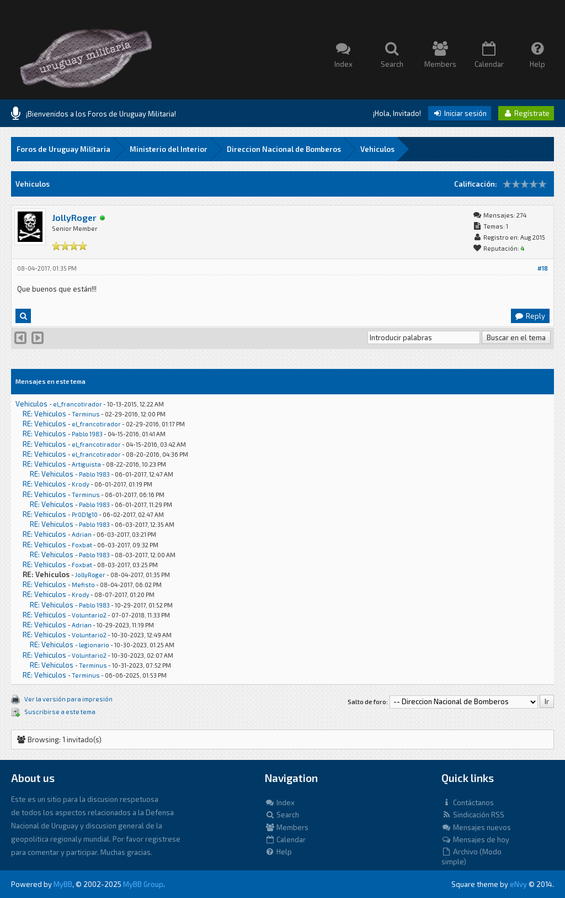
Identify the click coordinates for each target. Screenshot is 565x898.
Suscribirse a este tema (59, 711)
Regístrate (526, 113)
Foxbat (82, 544)
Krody (80, 484)
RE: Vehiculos (44, 413)
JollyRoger (74, 217)
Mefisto (83, 584)
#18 (542, 268)
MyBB (63, 884)
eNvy (518, 884)
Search (282, 814)
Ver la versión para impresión (68, 698)
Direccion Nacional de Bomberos (284, 149)
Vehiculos (377, 149)
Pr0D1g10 (85, 514)
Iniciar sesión (460, 113)
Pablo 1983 (87, 433)
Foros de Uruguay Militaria (63, 149)
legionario (94, 644)
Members (286, 827)
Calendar (285, 839)
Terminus (86, 414)
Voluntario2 (89, 615)
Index (280, 802)
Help (278, 851)
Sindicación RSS (472, 814)
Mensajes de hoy (475, 839)
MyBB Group (143, 884)
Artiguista (86, 464)
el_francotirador (77, 404)
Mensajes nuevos (476, 827)
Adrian (82, 534)
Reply (529, 315)
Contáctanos (467, 802)
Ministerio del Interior (168, 149)
